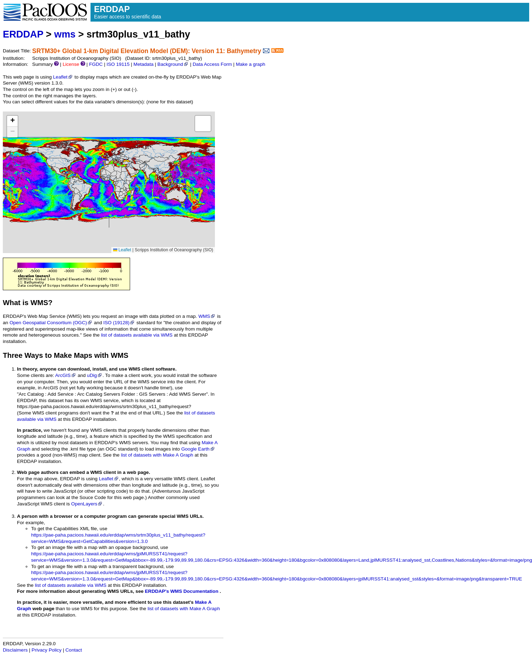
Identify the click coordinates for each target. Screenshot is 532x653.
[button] (12, 121)
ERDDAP (23, 34)
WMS (207, 316)
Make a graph (250, 64)
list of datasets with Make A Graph (157, 455)
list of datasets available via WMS (137, 335)
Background (173, 64)
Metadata (144, 64)
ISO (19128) (119, 322)
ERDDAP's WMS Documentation (181, 591)
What (12, 303)
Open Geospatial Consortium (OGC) (51, 322)
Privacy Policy (46, 650)
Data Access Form (212, 64)
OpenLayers (87, 503)
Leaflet (63, 77)
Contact (73, 650)
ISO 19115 (117, 64)
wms (64, 34)
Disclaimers (15, 650)
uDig (95, 375)
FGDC (96, 64)
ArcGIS (65, 375)
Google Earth (198, 449)
